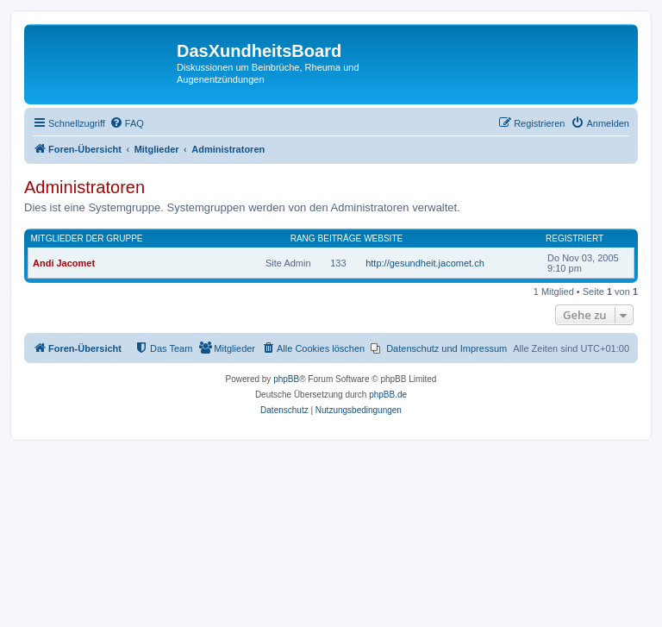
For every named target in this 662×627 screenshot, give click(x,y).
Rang (302, 238)
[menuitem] (126, 123)
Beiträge (340, 238)
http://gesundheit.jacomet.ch (424, 263)
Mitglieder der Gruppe (87, 238)
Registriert (574, 238)
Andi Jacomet (64, 263)
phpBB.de (388, 394)
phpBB (286, 379)
